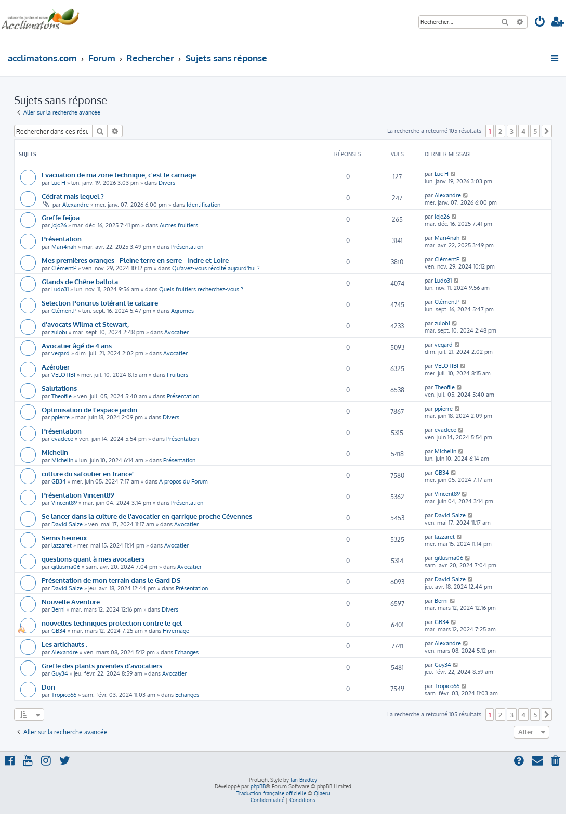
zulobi (59, 332)
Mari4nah (63, 246)
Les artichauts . (64, 644)
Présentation (62, 238)
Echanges (187, 652)
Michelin (55, 452)
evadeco (62, 438)
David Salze (67, 524)
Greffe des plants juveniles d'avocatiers (102, 665)
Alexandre (75, 204)
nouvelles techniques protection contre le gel (112, 622)
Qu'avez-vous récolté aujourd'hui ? (216, 268)
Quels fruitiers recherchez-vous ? (201, 289)
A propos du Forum (183, 481)
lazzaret (61, 545)
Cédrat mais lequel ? (73, 196)
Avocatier (176, 332)
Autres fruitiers (179, 225)
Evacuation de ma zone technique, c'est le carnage (119, 174)
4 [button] (523, 131)
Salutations (59, 388)
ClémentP (63, 268)
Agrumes (182, 310)
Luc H (58, 182)
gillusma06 (65, 566)
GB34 (58, 481)
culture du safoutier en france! (88, 473)
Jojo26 (59, 225)
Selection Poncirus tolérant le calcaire (100, 302)
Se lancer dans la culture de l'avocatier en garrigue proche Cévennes (147, 516)
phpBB (258, 786)
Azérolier (56, 366)
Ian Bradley (304, 780)
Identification (203, 204)
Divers (167, 182)
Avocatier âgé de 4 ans (77, 345)
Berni (58, 609)
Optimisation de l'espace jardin (89, 409)
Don (48, 686)
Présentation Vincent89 (78, 494)
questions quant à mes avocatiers (93, 558)
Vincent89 (64, 502)
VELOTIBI (63, 374)
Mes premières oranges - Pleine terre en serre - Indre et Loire (135, 260)
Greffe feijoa (61, 217)
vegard (60, 353)
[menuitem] (540, 23)
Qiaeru (322, 793)
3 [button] (512, 131)
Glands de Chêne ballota (80, 281)
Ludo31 (60, 289)
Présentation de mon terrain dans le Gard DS (111, 580)
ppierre (60, 417)
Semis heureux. (65, 537)
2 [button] (500, 131)
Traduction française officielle (271, 793)
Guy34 (59, 673)
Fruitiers (177, 374)
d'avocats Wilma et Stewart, (85, 324)
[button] (547, 131)
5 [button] (535, 131)
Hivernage (176, 630)
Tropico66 (63, 694)
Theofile (61, 396)
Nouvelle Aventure (71, 601)
